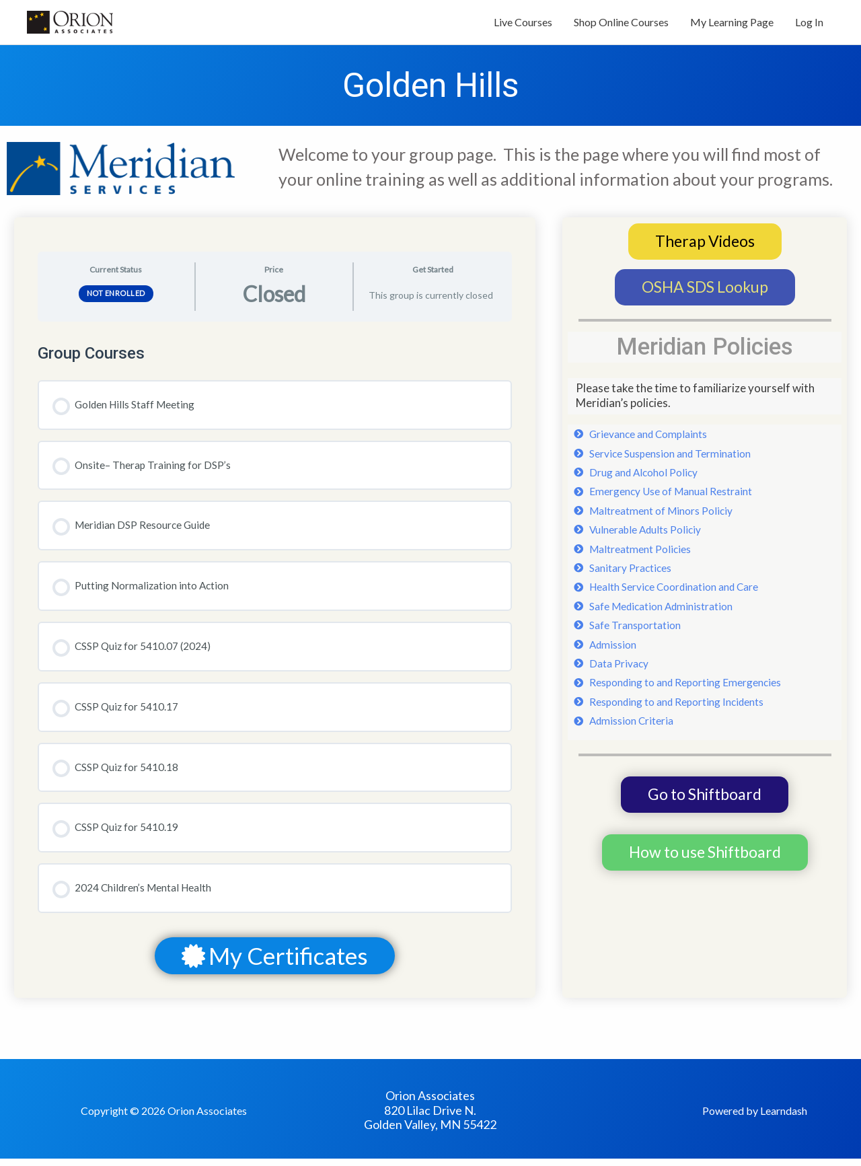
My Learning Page (732, 25)
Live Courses (523, 25)
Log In (809, 25)
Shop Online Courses (621, 25)
